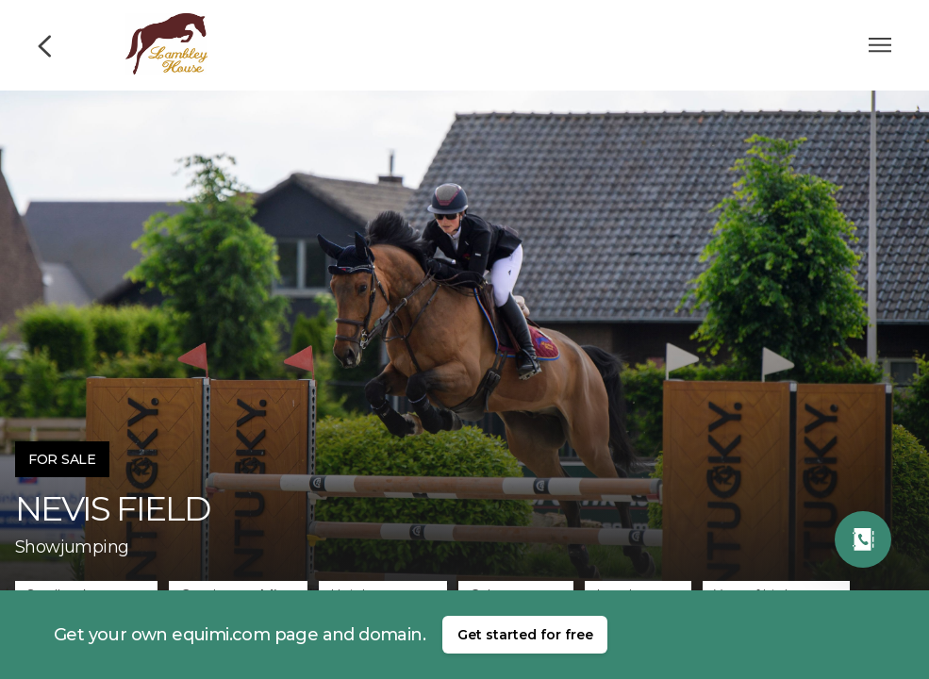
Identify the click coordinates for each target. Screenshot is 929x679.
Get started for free (525, 634)
